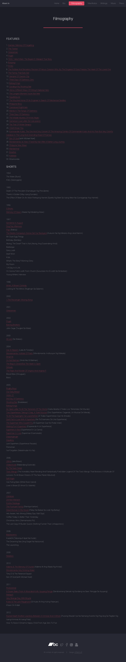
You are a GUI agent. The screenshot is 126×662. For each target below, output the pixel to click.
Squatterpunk (14, 97)
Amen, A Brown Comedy (16, 285)
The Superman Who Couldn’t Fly (19, 423)
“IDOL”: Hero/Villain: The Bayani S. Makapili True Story (30, 59)
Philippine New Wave (18, 145)
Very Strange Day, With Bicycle (18, 598)
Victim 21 (10, 395)
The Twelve (13, 49)
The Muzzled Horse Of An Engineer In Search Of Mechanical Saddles (37, 100)
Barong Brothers (13, 325)
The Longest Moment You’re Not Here (24, 93)
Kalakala (12, 156)
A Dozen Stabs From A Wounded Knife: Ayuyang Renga (29, 591)
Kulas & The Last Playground (18, 602)
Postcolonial (11, 588)
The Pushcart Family (14, 506)
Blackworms (11, 535)
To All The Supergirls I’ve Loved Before (22, 416)
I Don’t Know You (16, 128)
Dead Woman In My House (17, 510)
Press (121, 3)
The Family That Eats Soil (18, 73)
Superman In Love (13, 433)
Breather (12, 152)
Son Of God (14, 138)
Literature (10, 496)
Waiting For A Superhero (16, 426)
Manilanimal (14, 149)
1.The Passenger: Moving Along (19, 300)
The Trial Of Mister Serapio (20, 124)
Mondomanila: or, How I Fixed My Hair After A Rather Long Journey (37, 142)
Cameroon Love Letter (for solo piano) (24, 121)
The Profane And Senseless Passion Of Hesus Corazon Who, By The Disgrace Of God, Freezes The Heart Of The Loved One (59, 69)
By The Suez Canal (14, 468)
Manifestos (92, 3)
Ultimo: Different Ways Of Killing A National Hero (29, 90)
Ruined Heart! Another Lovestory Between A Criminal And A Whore (33, 616)
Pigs (8, 230)
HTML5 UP (78, 652)
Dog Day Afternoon (14, 226)
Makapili (9, 595)
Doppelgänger (12, 437)
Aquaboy (10, 440)
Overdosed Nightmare (18, 107)
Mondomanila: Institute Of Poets (19, 353)
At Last (9, 339)
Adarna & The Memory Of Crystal (20, 567)
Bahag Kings (14, 83)
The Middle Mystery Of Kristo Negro (24, 118)
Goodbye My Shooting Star (20, 86)
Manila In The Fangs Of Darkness (23, 111)
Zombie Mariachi (13, 500)
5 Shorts (9, 208)
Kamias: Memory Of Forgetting (21, 45)
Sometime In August (14, 223)
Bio (64, 3)
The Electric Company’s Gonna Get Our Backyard (26, 233)
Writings (103, 3)
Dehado (9, 367)
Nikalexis (9, 556)
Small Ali (9, 357)
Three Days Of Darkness (19, 114)
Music (113, 3)
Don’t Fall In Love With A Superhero (20, 419)
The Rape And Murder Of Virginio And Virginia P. (26, 371)
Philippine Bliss (15, 104)
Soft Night (10, 478)
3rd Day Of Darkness (15, 399)
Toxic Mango (11, 471)
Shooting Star (11, 402)
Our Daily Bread (12, 392)
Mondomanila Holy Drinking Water (20, 570)
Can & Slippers (12, 350)
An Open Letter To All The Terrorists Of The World (26, 409)
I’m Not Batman (12, 360)
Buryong (11, 62)
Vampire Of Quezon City (19, 76)
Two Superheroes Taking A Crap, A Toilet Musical (26, 412)
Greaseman (13, 52)
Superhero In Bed (13, 430)
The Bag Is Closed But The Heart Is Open (23, 364)
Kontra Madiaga (13, 503)
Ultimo (9, 461)
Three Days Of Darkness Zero (21, 80)
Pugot (10, 56)
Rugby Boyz (11, 388)
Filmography (76, 3)
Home (56, 3)
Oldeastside (11, 465)
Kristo (10, 66)
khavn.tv (5, 3)
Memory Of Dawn (13, 212)
